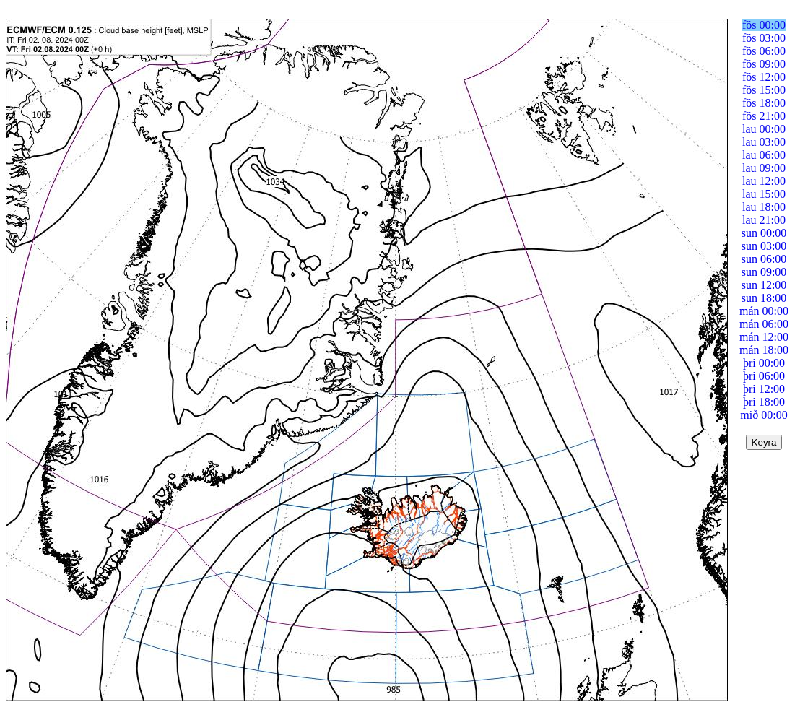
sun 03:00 (764, 246)
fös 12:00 (764, 77)
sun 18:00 (764, 298)
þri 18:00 (764, 402)
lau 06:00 (764, 155)
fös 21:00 (764, 116)
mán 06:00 (763, 324)
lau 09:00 (764, 168)
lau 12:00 (764, 181)
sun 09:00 (764, 272)
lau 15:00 (764, 194)
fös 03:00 (764, 38)
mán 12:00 (763, 337)
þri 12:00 (764, 389)
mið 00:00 (763, 415)
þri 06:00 (764, 376)
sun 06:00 (764, 259)
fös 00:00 (764, 25)
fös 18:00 (764, 103)
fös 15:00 (764, 90)
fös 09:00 (764, 64)
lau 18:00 (764, 207)
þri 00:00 (764, 363)
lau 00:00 (764, 129)
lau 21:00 (764, 220)
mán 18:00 (763, 350)
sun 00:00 (764, 233)
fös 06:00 (764, 51)
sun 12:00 (764, 285)
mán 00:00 (763, 311)
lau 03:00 (764, 142)
